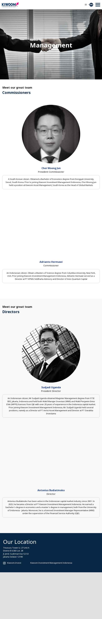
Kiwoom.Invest (14, 562)
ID (86, 4)
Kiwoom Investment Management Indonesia (51, 562)
